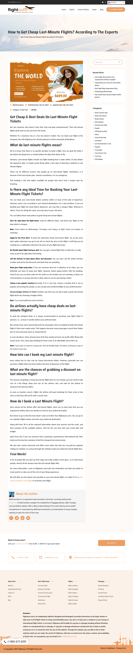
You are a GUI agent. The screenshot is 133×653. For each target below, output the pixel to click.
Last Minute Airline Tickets (105, 596)
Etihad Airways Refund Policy (103, 91)
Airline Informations (100, 116)
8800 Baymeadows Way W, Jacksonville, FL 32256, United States (93, 557)
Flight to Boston (72, 593)
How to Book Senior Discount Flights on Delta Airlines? (108, 96)
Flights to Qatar (72, 604)
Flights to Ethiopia (73, 596)
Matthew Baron (17, 105)
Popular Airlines (102, 600)
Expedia (97, 128)
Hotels (97, 134)
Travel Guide (98, 150)
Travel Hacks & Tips (100, 153)
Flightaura (13, 502)
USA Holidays (99, 159)
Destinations (41, 600)
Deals (94, 9)
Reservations (42, 604)
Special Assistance (103, 585)
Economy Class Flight (101, 125)
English (112, 2)
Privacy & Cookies (122, 648)
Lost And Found (102, 593)
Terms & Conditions (107, 648)
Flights (72, 9)
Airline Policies (83, 9)
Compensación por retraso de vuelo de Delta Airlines (107, 84)
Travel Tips (98, 156)
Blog (101, 9)
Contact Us (111, 543)
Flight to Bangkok (73, 589)
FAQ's (9, 596)
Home (64, 9)
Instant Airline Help (100, 137)
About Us (10, 585)
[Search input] (105, 62)
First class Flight (42, 585)
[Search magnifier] (119, 62)
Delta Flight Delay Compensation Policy (106, 88)
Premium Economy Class (45, 593)
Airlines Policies (99, 119)
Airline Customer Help (101, 113)
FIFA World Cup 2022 (101, 131)
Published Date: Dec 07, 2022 (37, 105)
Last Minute (98, 141)
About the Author (27, 493)
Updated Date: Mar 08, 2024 (61, 105)
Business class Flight (44, 589)
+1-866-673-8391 (116, 9)
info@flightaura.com (14, 2)
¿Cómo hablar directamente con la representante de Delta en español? (105, 78)
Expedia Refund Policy (14, 589)
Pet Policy (101, 589)
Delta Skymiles (99, 122)
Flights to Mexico (73, 585)
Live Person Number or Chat (103, 144)
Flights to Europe (73, 600)
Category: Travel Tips (19, 109)
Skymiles (97, 147)
